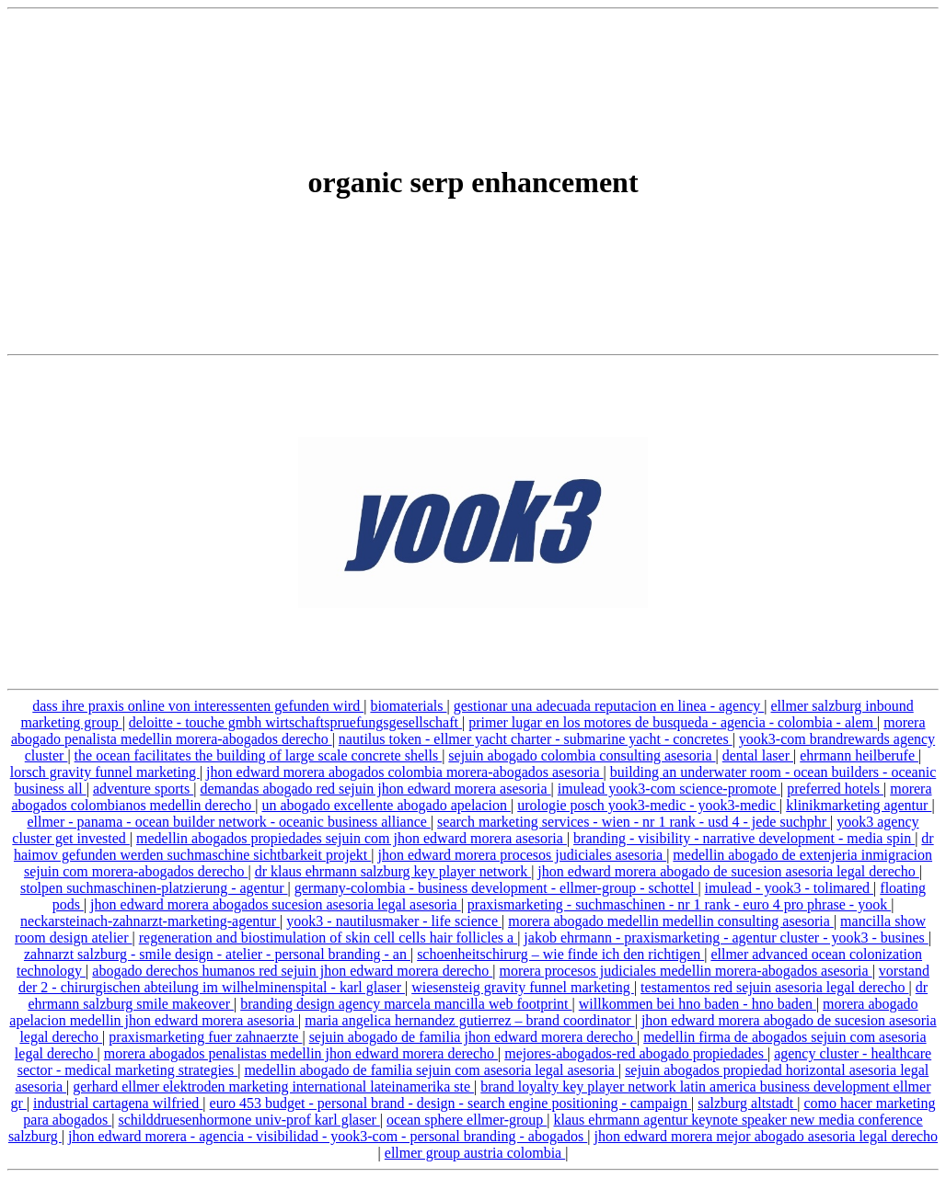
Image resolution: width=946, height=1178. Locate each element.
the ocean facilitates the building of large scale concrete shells (259, 755)
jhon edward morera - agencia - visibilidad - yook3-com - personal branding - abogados (327, 1136)
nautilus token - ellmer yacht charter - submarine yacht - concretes (536, 739)
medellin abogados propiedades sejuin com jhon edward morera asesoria (351, 838)
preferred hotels (835, 788)
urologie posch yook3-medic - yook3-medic (648, 805)
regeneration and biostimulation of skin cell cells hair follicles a (328, 937)
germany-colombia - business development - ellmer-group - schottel (496, 888)
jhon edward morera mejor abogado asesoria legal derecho (766, 1136)
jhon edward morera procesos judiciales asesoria (521, 855)
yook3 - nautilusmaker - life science (394, 921)
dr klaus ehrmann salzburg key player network (393, 871)
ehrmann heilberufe (859, 755)
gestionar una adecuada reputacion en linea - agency (609, 706)
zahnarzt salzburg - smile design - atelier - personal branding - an (217, 954)
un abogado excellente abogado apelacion (386, 805)
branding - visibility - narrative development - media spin (744, 838)
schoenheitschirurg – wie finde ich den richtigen (560, 954)
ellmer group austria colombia (475, 1153)
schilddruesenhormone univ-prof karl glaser (248, 1119)
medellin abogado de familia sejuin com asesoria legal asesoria (431, 1070)
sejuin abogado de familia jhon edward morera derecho (473, 1037)
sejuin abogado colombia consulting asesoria (581, 755)
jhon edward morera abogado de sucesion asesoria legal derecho (728, 871)
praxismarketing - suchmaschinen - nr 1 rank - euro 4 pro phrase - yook (679, 904)
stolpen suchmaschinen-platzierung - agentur (154, 888)
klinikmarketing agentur (858, 805)
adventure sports (143, 788)
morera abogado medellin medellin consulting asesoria (671, 921)
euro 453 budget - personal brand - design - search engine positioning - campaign (450, 1103)
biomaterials (408, 706)
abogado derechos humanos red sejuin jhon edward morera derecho (292, 970)
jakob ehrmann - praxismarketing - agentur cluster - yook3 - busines (726, 937)
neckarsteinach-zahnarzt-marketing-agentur (150, 921)
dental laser (757, 755)
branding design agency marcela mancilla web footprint (405, 1004)
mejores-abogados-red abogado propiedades (635, 1053)
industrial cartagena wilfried (117, 1103)
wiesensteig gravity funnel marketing (522, 987)
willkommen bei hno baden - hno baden (697, 1004)
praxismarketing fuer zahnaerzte (205, 1037)
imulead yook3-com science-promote (669, 788)
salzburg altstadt (747, 1103)
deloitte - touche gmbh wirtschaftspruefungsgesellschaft (295, 722)
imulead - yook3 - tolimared (789, 888)
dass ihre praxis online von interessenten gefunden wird (197, 706)
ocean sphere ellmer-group (466, 1119)
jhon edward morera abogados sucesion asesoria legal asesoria (275, 904)
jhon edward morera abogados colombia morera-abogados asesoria (404, 772)
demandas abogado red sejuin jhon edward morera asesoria (375, 788)
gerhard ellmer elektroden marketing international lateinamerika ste (273, 1086)
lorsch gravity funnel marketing (105, 772)
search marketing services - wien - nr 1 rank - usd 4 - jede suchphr (633, 821)
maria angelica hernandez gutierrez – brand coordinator (469, 1020)
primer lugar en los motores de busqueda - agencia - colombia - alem (672, 722)
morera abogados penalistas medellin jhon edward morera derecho (301, 1053)
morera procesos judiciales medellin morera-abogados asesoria (685, 970)
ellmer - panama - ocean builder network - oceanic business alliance (228, 821)
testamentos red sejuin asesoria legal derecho (774, 987)
